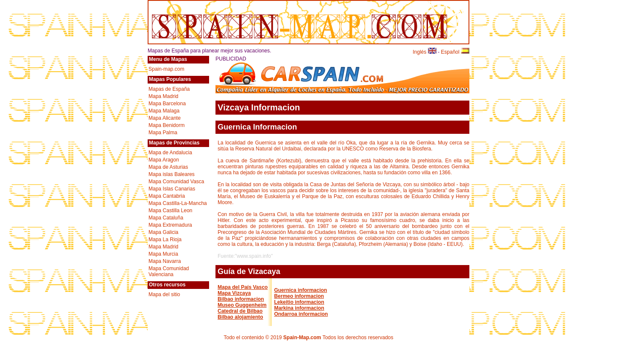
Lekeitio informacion (299, 302)
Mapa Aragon (163, 160)
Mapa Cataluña (165, 218)
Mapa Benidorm (166, 125)
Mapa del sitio (164, 294)
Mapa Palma (162, 133)
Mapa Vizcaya (234, 293)
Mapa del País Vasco (243, 287)
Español (455, 52)
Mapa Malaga (164, 111)
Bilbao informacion (241, 299)
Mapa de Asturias (168, 167)
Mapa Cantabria (166, 196)
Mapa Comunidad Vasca (176, 182)
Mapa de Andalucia (170, 153)
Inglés (424, 52)
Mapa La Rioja (164, 239)
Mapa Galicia (163, 232)
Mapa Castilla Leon (170, 210)
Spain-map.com (166, 69)
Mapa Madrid (163, 96)
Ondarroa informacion (301, 314)
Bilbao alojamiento (240, 317)
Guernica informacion (300, 290)
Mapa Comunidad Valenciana (168, 271)
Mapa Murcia (163, 254)
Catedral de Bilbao (240, 311)
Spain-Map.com (302, 337)
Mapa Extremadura (170, 225)
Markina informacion (299, 308)
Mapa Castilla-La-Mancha (177, 203)
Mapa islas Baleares (171, 174)
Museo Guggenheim (242, 305)
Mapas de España (169, 89)
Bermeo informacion (299, 296)
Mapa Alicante (164, 118)
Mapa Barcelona (167, 104)
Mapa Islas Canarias (171, 189)
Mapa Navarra (164, 261)
